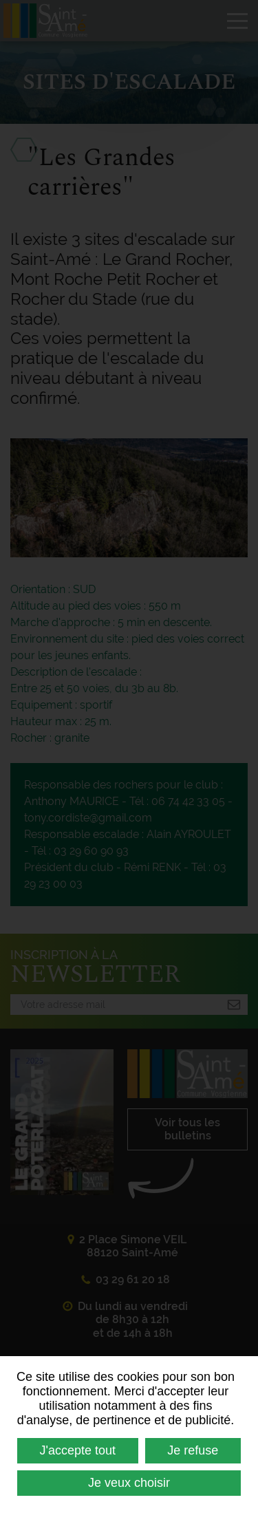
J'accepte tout (78, 1450)
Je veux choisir (129, 1483)
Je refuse (192, 1450)
